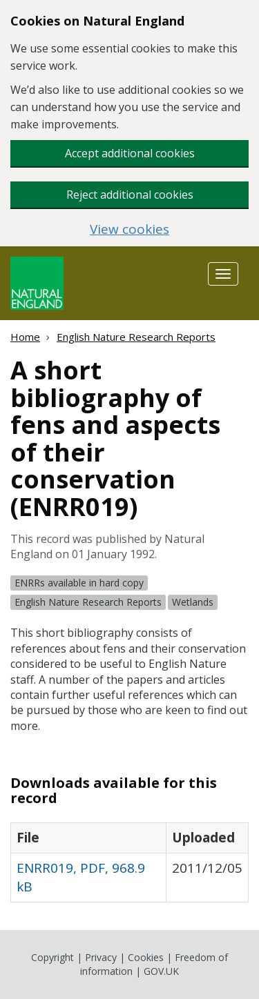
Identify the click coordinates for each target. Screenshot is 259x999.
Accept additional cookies (130, 153)
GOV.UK (161, 971)
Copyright (52, 957)
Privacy (101, 957)
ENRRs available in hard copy (79, 582)
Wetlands (192, 602)
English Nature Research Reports (136, 337)
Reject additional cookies (129, 194)
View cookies (129, 229)
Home (25, 337)
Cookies (146, 957)
